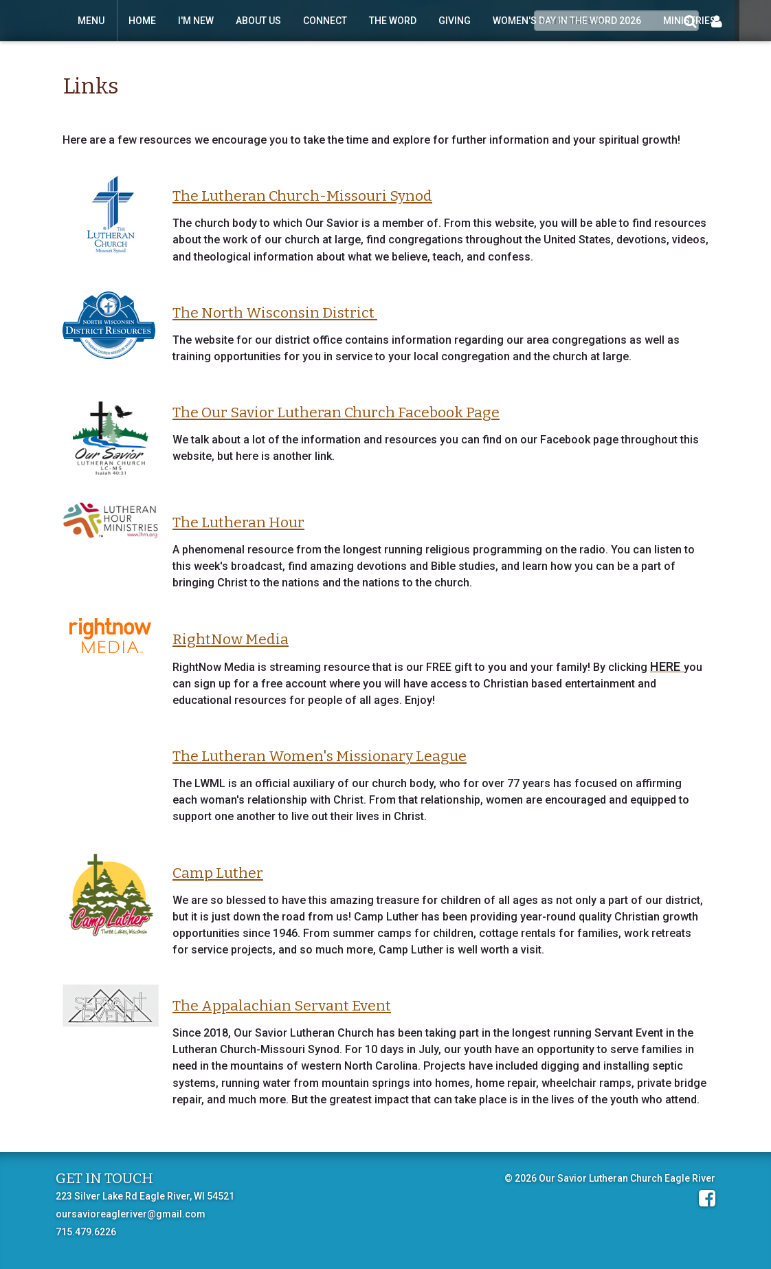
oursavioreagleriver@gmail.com (130, 1214)
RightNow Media (230, 639)
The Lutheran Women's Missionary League (319, 756)
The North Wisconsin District (274, 313)
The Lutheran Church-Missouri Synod (302, 196)
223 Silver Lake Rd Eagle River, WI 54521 (145, 1196)
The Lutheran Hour (238, 522)
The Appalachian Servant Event (281, 1006)
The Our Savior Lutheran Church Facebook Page (336, 412)
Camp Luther (217, 873)
